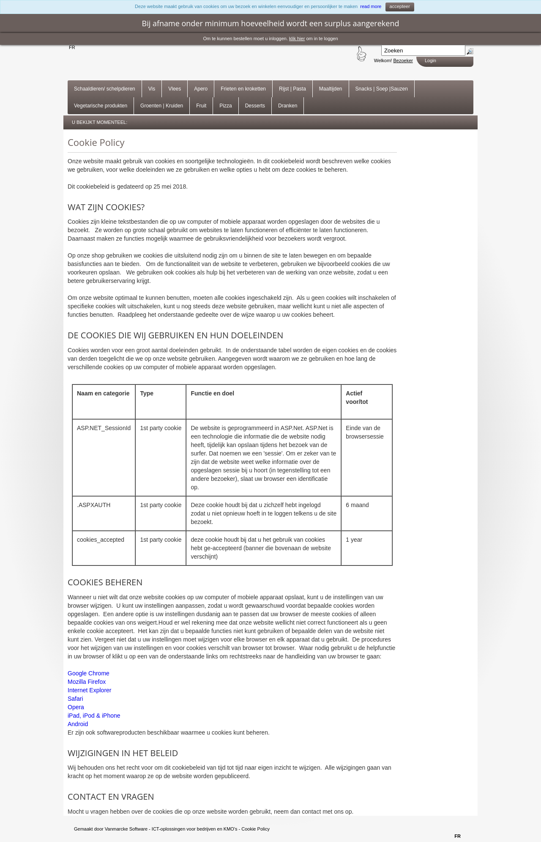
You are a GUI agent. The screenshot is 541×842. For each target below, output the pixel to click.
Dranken (287, 106)
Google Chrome (88, 673)
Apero (201, 89)
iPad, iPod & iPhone (94, 715)
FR (72, 47)
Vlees (174, 89)
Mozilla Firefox (87, 681)
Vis (151, 89)
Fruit (201, 106)
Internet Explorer (90, 690)
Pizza (225, 106)
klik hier (297, 38)
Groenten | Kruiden (161, 106)
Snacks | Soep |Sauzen (381, 89)
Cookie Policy (255, 828)
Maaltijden (330, 89)
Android (78, 724)
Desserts (255, 106)
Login (430, 60)
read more (370, 6)
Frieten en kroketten (243, 89)
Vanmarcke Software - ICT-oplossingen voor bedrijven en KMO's (171, 828)
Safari (75, 698)
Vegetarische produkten (100, 106)
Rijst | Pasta (292, 89)
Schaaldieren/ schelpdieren (104, 89)
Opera (76, 707)
